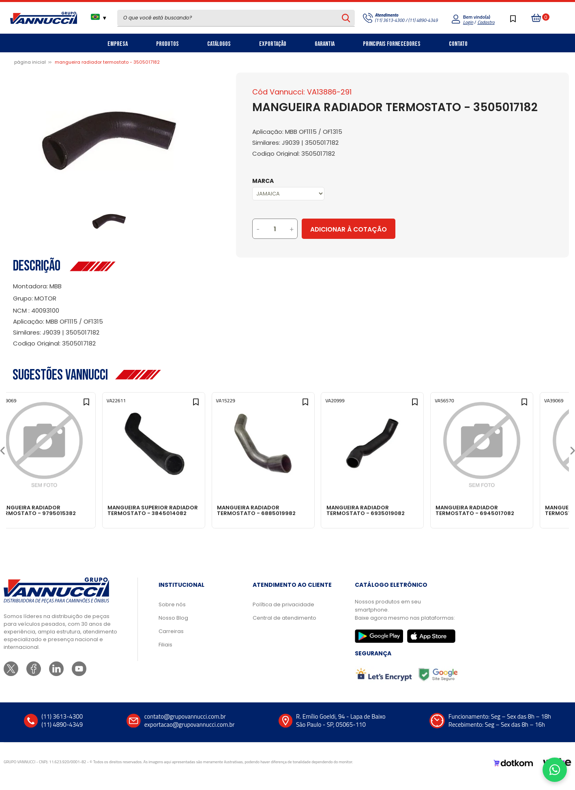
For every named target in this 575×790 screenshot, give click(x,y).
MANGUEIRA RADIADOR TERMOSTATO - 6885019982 (284, 510)
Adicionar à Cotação (382, 229)
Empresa (117, 44)
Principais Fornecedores (392, 44)
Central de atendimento (284, 626)
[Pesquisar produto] (346, 18)
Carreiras (171, 639)
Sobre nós (172, 612)
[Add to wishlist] (102, 406)
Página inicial (30, 62)
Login (468, 22)
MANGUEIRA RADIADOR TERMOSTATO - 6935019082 (396, 510)
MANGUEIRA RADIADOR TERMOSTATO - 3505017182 (107, 62)
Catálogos (219, 44)
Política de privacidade (283, 612)
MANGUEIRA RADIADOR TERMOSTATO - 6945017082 (509, 510)
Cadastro (485, 22)
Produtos (167, 44)
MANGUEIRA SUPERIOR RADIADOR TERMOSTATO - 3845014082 (168, 513)
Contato (458, 44)
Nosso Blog (173, 626)
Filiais (165, 653)
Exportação (272, 44)
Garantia (325, 44)
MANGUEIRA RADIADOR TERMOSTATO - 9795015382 (58, 510)
